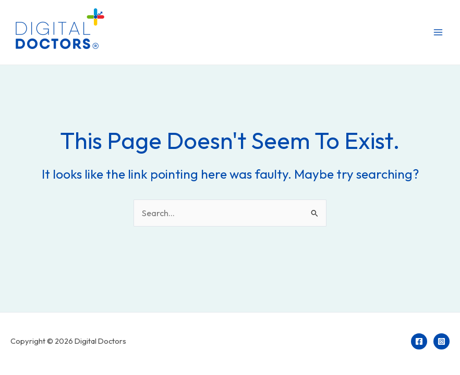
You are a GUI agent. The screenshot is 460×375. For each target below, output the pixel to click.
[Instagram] (441, 341)
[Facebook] (419, 341)
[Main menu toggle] (438, 32)
